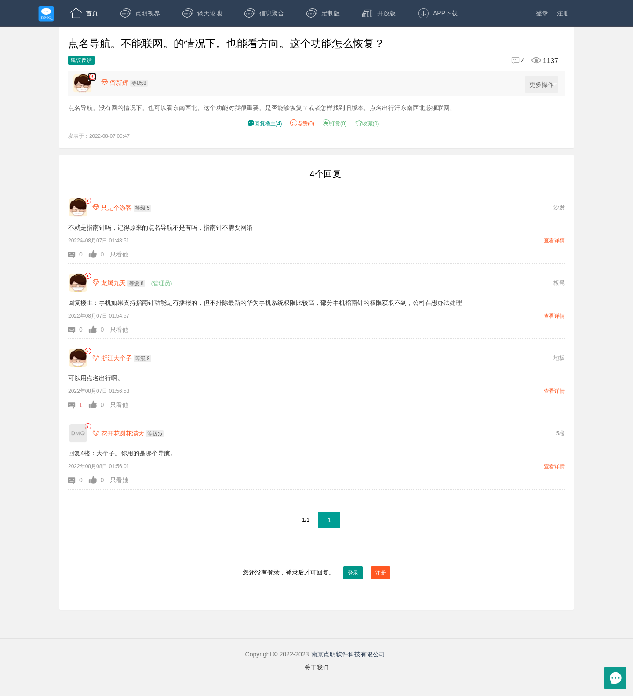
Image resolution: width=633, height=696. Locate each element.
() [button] (264, 124)
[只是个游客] (78, 207)
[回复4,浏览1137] (531, 61)
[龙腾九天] (78, 283)
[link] (87, 201)
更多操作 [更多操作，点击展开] (543, 84)
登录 (542, 13)
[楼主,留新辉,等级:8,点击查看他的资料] (126, 82)
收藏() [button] (367, 124)
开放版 (379, 13)
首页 (84, 13)
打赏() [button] (335, 124)
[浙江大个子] (78, 358)
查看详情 (554, 241)
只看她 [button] (119, 480)
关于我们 (316, 667)
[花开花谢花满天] (78, 433)
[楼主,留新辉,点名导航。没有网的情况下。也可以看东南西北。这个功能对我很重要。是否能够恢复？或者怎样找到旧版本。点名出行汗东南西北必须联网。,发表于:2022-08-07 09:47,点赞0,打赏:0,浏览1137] (92, 76)
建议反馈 (81, 60)
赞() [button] (302, 124)
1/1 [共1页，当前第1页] (305, 520)
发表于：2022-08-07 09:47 (99, 136)
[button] (78, 254)
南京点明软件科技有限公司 (348, 654)
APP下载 (438, 13)
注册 (563, 13)
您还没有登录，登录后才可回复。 (316, 572)
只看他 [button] (119, 254)
